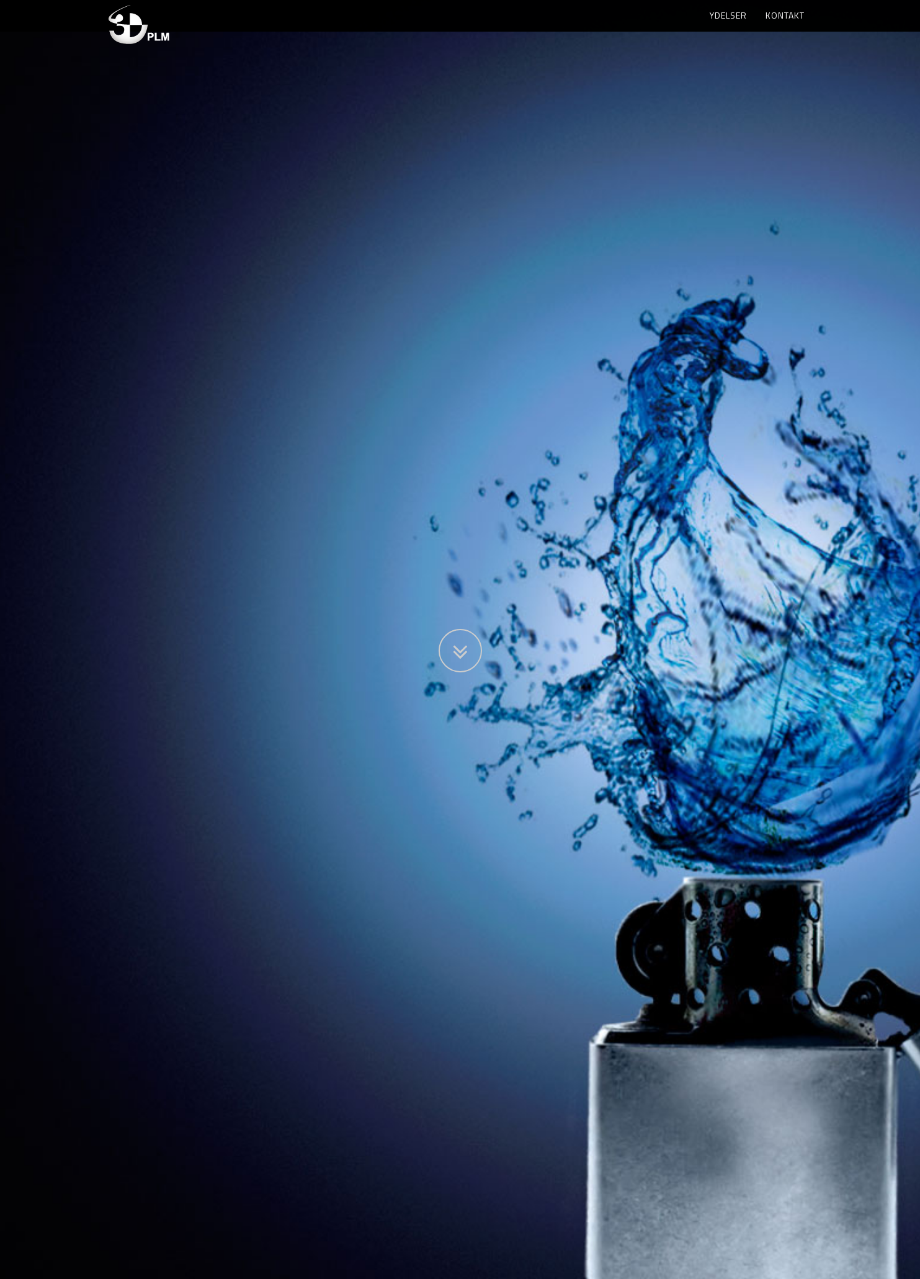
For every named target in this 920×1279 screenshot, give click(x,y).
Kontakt (785, 27)
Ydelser (728, 27)
